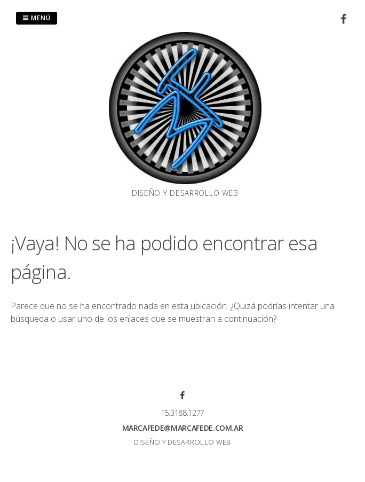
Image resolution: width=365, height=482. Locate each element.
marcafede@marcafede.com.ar (182, 428)
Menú (36, 17)
